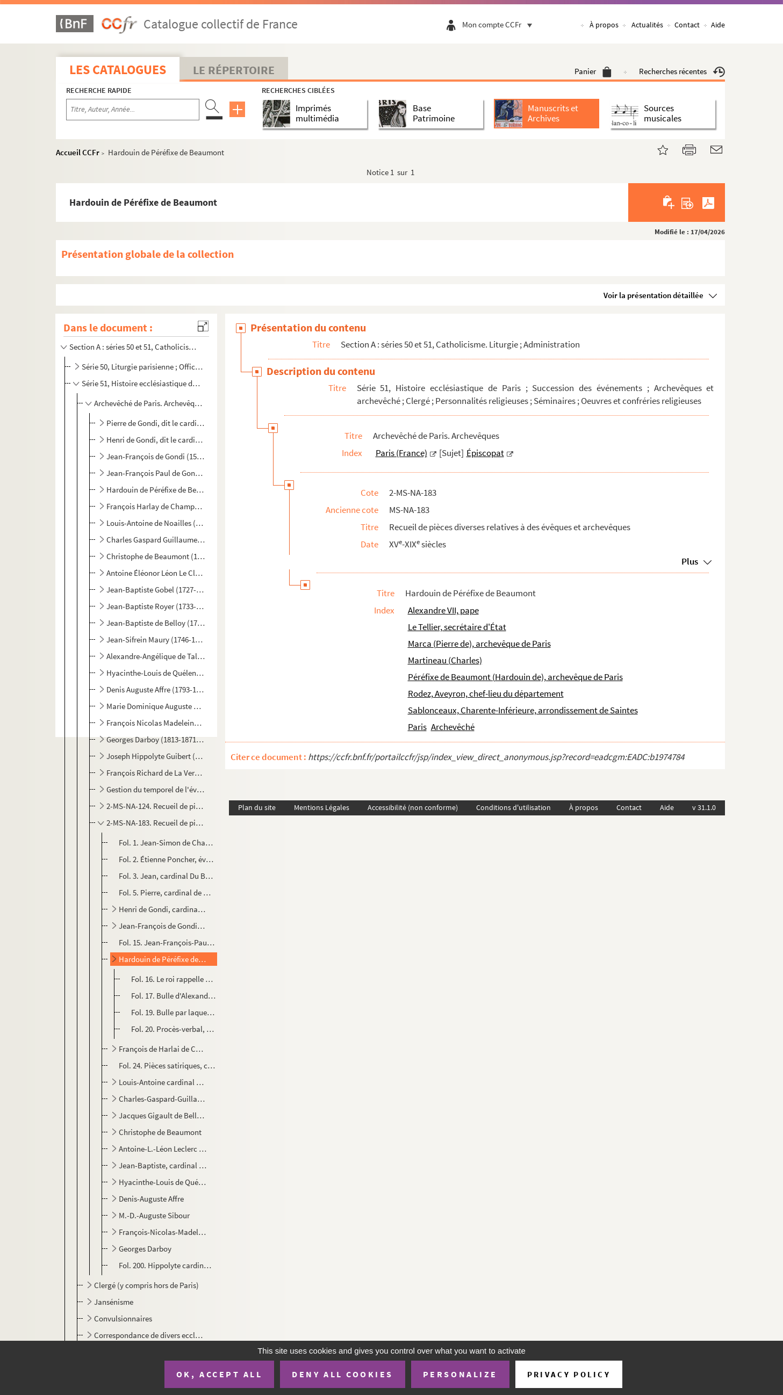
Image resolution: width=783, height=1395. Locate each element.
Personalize (460, 1374)
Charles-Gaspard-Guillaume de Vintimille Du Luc (162, 1099)
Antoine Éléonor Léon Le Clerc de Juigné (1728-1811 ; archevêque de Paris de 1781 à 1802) (155, 573)
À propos (604, 25)
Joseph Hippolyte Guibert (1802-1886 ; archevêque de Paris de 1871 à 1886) (155, 756)
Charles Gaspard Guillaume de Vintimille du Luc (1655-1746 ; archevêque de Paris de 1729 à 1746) (155, 539)
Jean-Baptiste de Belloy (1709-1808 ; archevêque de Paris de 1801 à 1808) (155, 623)
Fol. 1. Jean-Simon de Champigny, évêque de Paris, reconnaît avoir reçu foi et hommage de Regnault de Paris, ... (167, 842)
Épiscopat (485, 453)
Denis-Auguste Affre (151, 1199)
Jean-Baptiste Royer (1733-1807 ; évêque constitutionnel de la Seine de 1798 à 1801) (155, 606)
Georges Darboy (145, 1249)
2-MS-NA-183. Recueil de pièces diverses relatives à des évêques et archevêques (155, 823)
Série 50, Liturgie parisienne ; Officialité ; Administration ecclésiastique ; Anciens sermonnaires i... (142, 367)
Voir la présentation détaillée (653, 295)
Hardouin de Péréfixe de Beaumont (162, 959)
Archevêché (453, 727)
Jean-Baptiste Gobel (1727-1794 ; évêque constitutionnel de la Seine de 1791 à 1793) (155, 589)
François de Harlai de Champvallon (162, 1049)
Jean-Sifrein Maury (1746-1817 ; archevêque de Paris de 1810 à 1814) (155, 639)
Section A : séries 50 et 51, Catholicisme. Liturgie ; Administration (135, 347)
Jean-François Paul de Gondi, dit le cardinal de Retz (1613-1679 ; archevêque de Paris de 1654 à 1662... (155, 473)
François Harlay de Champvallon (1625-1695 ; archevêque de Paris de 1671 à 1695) (155, 506)
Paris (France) (401, 453)
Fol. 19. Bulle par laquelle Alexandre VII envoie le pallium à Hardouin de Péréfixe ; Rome (173, 1012)
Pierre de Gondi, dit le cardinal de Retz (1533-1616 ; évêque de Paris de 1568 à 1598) (155, 423)
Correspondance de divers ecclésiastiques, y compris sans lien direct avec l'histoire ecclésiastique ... (149, 1335)
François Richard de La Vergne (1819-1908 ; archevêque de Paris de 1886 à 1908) (155, 773)
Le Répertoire (234, 69)
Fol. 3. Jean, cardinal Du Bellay (167, 876)
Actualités (647, 25)
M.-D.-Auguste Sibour (154, 1215)
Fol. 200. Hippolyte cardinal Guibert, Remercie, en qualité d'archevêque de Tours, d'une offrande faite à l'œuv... (167, 1265)
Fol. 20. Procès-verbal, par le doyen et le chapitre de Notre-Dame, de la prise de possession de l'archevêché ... (173, 1029)
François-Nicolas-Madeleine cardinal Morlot (162, 1232)
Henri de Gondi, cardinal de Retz (162, 909)
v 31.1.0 (704, 807)
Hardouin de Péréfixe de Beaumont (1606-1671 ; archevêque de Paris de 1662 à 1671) (155, 490)
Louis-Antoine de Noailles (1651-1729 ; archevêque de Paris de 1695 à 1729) (155, 523)
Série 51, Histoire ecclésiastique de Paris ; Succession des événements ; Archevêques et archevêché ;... (142, 383)
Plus (689, 561)
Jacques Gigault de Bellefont (162, 1115)
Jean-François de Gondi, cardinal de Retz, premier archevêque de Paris (162, 926)
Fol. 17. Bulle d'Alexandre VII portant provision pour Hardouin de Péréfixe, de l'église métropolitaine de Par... (173, 996)
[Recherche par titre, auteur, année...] (132, 109)
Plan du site (257, 807)
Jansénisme (113, 1302)
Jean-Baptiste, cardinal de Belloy (162, 1165)
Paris (417, 727)
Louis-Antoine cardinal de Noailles (162, 1082)
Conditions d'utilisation (513, 807)
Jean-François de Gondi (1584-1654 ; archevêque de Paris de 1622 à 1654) (155, 456)
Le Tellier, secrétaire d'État (457, 627)
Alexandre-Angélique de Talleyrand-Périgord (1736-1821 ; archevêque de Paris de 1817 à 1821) (155, 656)
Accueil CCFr (77, 152)
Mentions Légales (321, 807)
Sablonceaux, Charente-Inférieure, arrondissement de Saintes (523, 710)
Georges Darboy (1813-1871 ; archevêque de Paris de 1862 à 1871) (155, 739)
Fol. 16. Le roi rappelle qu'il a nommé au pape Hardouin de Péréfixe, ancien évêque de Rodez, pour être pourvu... (173, 979)
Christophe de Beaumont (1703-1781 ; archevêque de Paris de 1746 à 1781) (155, 556)
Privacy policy (568, 1374)
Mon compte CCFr (499, 24)
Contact (687, 25)
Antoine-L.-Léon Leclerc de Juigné (162, 1149)
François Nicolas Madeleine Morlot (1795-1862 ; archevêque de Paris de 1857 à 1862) (155, 723)
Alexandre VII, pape (443, 610)
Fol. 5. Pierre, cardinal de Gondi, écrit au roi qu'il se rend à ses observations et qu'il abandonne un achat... (167, 892)
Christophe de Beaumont (160, 1132)
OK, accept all (219, 1374)
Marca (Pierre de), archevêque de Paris (479, 643)
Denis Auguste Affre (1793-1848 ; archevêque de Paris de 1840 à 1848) (155, 689)
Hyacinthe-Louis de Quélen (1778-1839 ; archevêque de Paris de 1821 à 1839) (155, 673)
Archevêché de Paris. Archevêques (149, 403)
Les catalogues (117, 69)
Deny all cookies (342, 1374)
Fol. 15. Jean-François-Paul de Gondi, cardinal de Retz (167, 942)
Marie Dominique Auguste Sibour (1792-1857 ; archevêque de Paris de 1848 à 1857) (155, 706)
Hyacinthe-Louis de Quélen (162, 1182)
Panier (593, 71)
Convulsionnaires (123, 1318)
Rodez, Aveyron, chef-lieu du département (486, 693)
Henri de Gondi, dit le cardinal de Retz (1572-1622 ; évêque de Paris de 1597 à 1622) (155, 440)
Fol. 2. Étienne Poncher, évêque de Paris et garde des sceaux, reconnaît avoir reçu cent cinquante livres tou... (167, 859)
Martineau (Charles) (445, 660)
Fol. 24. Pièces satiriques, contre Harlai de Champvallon (167, 1065)
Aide (718, 25)
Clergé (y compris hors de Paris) (146, 1285)
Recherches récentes (682, 71)
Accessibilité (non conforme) (413, 807)
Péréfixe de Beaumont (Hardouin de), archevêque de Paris (515, 677)
